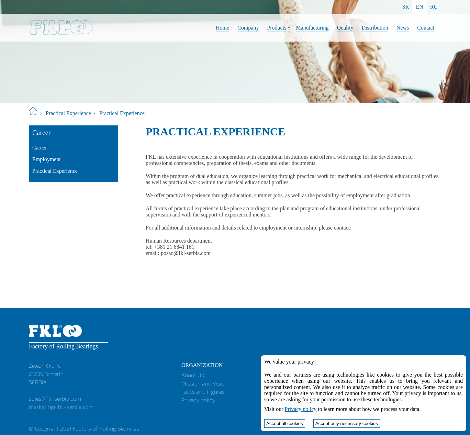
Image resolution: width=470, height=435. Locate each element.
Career (39, 147)
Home (222, 28)
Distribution (374, 28)
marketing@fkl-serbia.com (61, 406)
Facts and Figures (203, 391)
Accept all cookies (284, 423)
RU (434, 7)
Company (248, 28)
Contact (425, 28)
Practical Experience (68, 113)
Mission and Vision (204, 383)
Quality (345, 28)
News (402, 28)
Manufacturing (312, 28)
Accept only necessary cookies (346, 423)
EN (419, 7)
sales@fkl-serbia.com (55, 398)
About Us (192, 375)
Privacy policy (198, 400)
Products (276, 28)
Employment (46, 159)
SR (405, 7)
